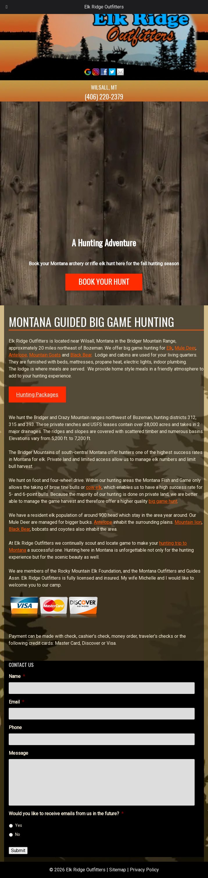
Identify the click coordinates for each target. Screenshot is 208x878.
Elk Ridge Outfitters (104, 7)
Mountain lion (188, 522)
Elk (169, 348)
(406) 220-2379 (104, 96)
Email (16, 702)
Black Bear (81, 355)
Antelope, (18, 355)
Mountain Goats (45, 355)
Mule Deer (185, 348)
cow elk (94, 487)
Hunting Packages (37, 394)
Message (18, 753)
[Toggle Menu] (6, 7)
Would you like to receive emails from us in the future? (66, 813)
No (17, 834)
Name (17, 676)
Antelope (103, 522)
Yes (18, 825)
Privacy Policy (144, 869)
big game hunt (163, 501)
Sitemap (117, 869)
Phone (15, 727)
